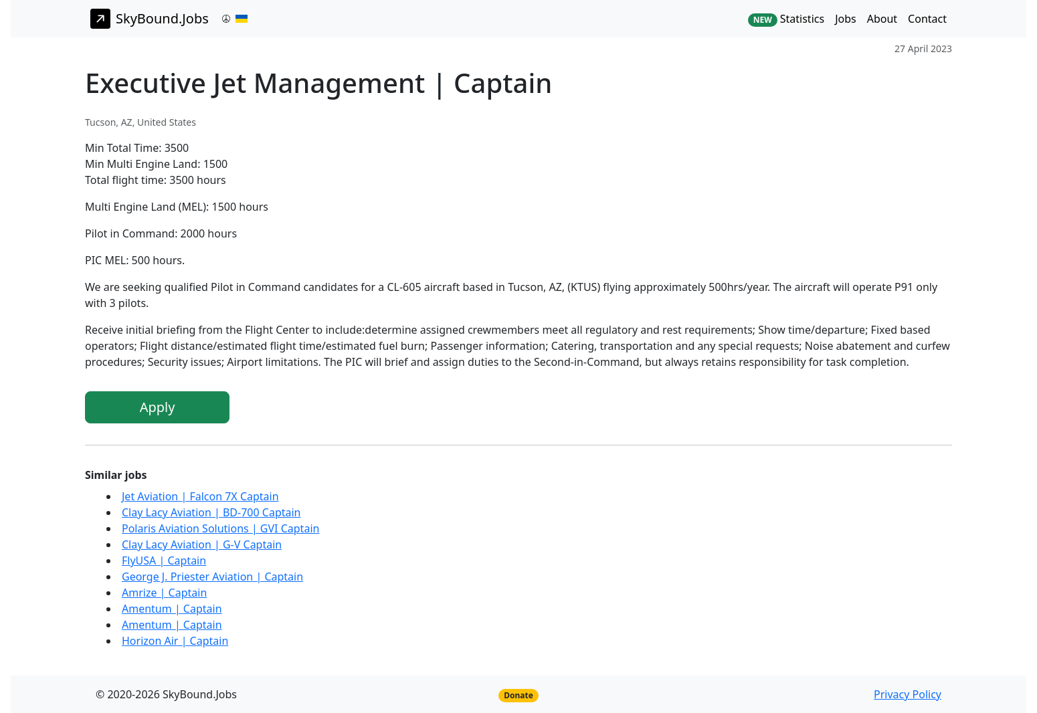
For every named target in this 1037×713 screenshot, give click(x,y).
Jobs (845, 18)
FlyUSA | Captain (164, 560)
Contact (927, 18)
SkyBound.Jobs (149, 19)
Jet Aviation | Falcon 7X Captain (200, 496)
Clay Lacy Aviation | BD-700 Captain (211, 512)
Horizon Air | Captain (175, 640)
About (882, 18)
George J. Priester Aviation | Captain (212, 576)
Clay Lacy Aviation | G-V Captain (202, 544)
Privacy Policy (907, 694)
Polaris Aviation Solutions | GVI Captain (220, 528)
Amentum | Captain (172, 608)
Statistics (786, 19)
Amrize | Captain (164, 592)
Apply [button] (157, 407)
